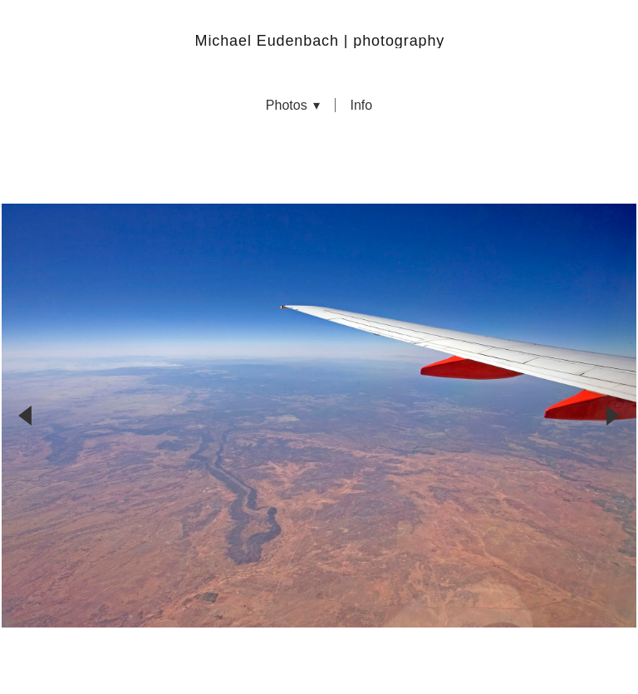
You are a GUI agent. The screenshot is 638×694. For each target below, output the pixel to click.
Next (613, 371)
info (361, 105)
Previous (25, 371)
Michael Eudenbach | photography (320, 40)
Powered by (319, 662)
